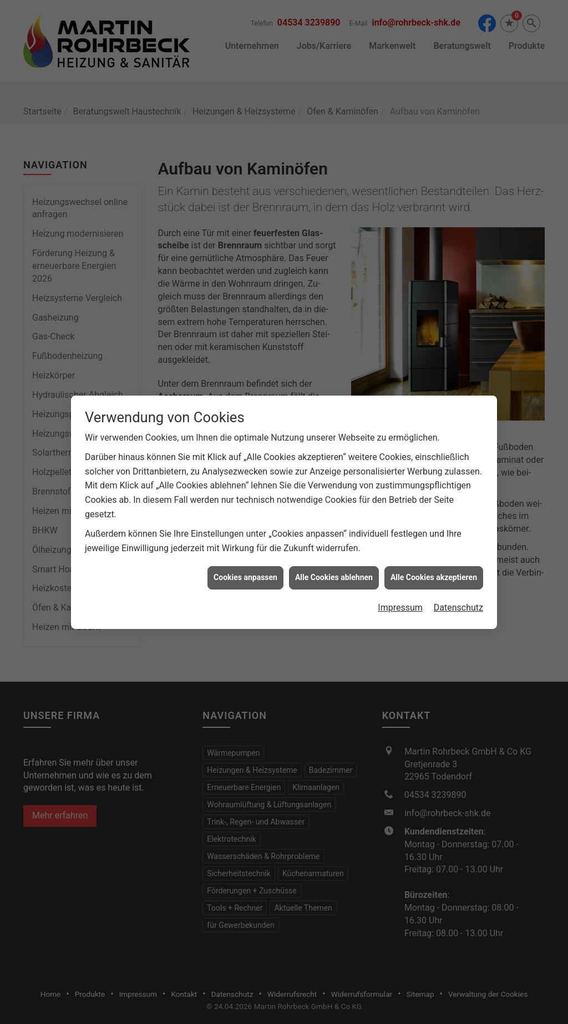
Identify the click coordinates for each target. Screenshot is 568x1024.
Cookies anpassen (245, 565)
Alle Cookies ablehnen (334, 565)
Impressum (400, 595)
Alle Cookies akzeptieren (433, 565)
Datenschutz (458, 595)
